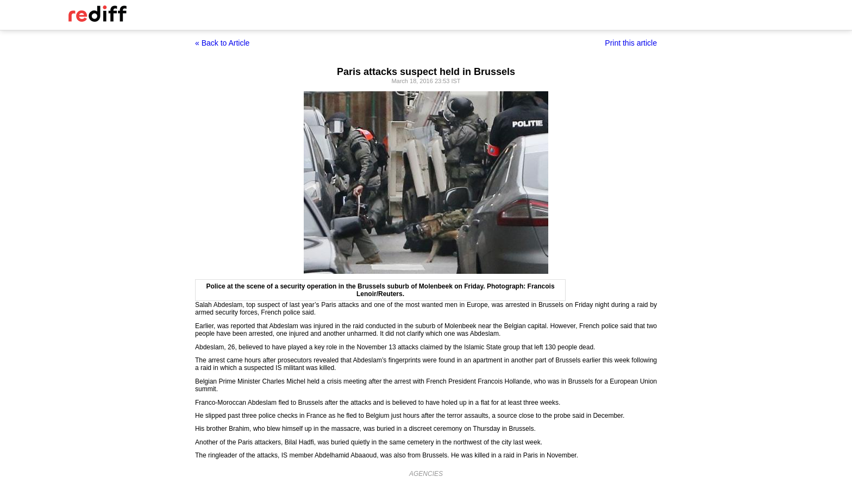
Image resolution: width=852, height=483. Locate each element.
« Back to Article (222, 43)
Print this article (631, 43)
